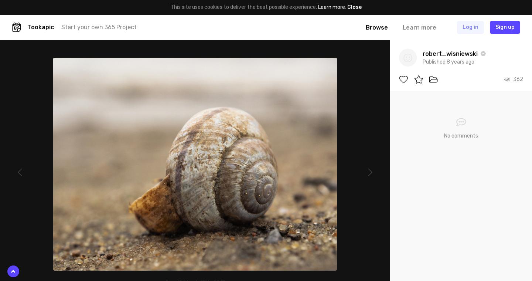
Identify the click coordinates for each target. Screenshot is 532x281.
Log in (470, 27)
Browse (377, 27)
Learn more (331, 7)
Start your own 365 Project (99, 27)
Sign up (505, 27)
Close (354, 7)
